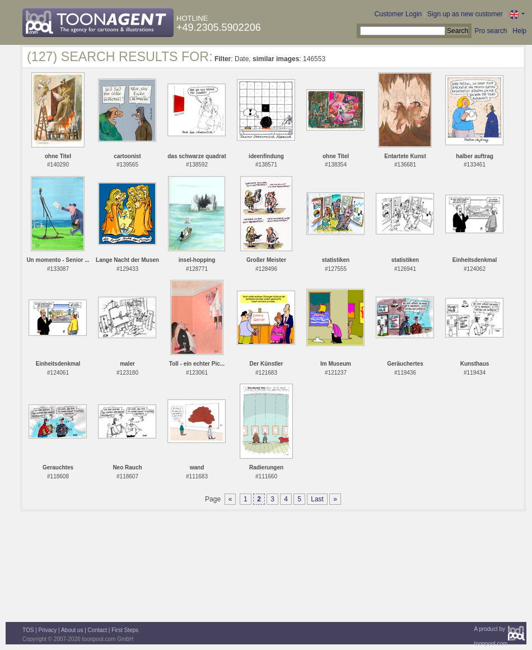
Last (317, 499)
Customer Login (398, 14)
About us (72, 630)
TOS (28, 630)
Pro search (490, 31)
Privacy (48, 630)
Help (519, 31)
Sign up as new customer (465, 14)
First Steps (124, 630)
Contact (97, 630)
